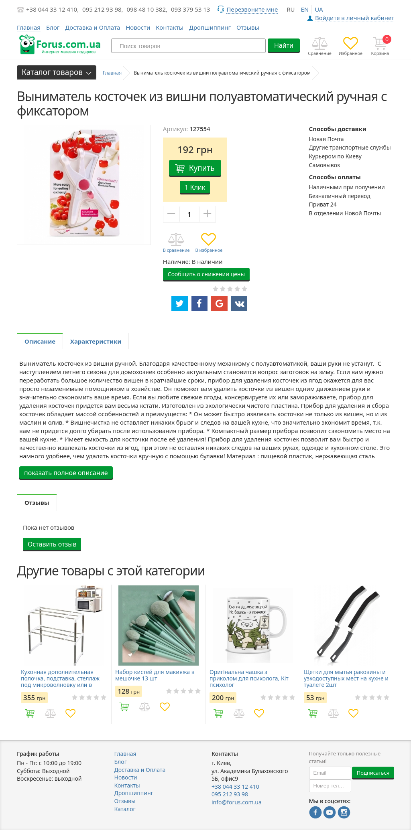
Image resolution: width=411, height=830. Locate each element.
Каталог (125, 809)
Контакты (169, 27)
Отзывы (247, 27)
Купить (202, 168)
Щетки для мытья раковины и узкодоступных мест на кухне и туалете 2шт (346, 678)
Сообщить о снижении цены (206, 274)
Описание (39, 341)
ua (319, 9)
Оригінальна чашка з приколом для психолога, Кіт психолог (249, 678)
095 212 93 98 (230, 794)
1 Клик (195, 187)
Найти (283, 45)
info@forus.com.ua (237, 802)
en (305, 9)
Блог (53, 27)
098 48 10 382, (147, 9)
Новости (138, 27)
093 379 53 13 (190, 9)
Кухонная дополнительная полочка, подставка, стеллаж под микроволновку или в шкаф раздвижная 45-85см (60, 678)
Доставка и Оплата (92, 27)
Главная (125, 753)
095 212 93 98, (102, 9)
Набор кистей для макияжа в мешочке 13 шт (155, 675)
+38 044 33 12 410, (52, 9)
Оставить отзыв (52, 544)
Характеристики (95, 341)
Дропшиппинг (210, 27)
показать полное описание (66, 472)
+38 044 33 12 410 (235, 786)
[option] (64, 654)
